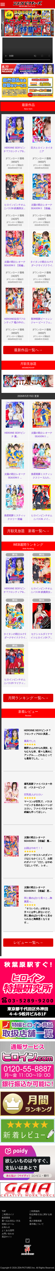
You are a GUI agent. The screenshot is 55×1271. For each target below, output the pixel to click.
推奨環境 (6, 1217)
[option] (27, 22)
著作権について (36, 1224)
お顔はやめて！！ (33, 848)
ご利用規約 (34, 1211)
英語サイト (7, 1237)
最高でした (30, 741)
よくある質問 (8, 1230)
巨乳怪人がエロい (33, 794)
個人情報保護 (35, 1221)
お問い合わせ (8, 1233)
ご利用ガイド (8, 1214)
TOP (4, 1211)
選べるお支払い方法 (11, 1221)
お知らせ (6, 1227)
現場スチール (8, 1224)
